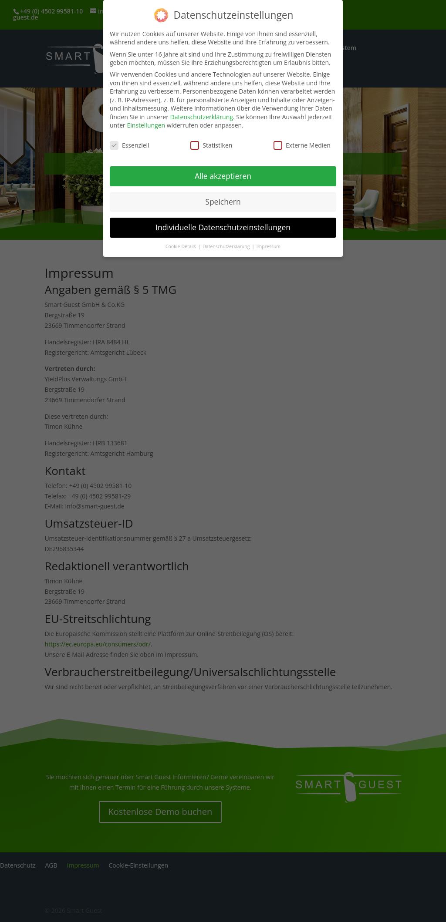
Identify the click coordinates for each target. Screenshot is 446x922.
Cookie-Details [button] (181, 244)
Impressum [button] (268, 244)
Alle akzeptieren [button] (223, 173)
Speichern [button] (222, 199)
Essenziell (129, 142)
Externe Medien (302, 142)
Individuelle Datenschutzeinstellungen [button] (223, 224)
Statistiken (211, 142)
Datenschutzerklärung (201, 114)
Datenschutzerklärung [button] (227, 244)
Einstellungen (146, 122)
